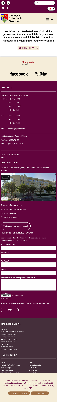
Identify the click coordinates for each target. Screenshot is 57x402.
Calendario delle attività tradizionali (12, 332)
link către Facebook (19, 73)
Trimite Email (3, 8)
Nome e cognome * (8, 244)
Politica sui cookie (7, 347)
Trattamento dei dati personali (15, 226)
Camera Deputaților (35, 365)
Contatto (4, 329)
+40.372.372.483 (14, 119)
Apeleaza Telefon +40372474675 (8, 8)
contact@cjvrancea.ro (16, 129)
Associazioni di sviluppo (9, 339)
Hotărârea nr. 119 (30, 48)
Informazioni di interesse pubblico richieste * (18, 278)
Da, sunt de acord (19, 393)
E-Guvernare (33, 368)
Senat (30, 362)
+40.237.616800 (14, 99)
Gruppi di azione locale (8, 342)
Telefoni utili (5, 344)
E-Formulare (33, 370)
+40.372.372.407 (14, 106)
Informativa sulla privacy (9, 349)
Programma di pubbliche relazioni (13, 210)
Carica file (4, 293)
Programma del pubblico (10, 217)
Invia (10, 310)
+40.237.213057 (14, 103)
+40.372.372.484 (14, 123)
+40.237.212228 (14, 116)
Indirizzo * (5, 253)
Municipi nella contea (8, 337)
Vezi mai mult (39, 393)
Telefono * (5, 261)
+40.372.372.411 (14, 110)
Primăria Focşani (6, 368)
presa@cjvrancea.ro (15, 144)
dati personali (44, 303)
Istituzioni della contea (8, 334)
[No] (54, 387)
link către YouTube (41, 73)
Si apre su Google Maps (11, 205)
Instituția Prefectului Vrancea (10, 365)
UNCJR (3, 362)
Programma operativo (9, 213)
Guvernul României (7, 370)
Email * (3, 269)
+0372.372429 (13, 140)
